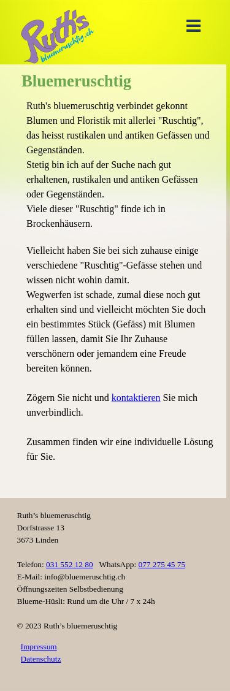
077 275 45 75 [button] (162, 564)
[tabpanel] (121, 295)
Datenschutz (41, 658)
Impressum (39, 646)
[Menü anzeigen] (193, 25)
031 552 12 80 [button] (69, 564)
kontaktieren (136, 397)
